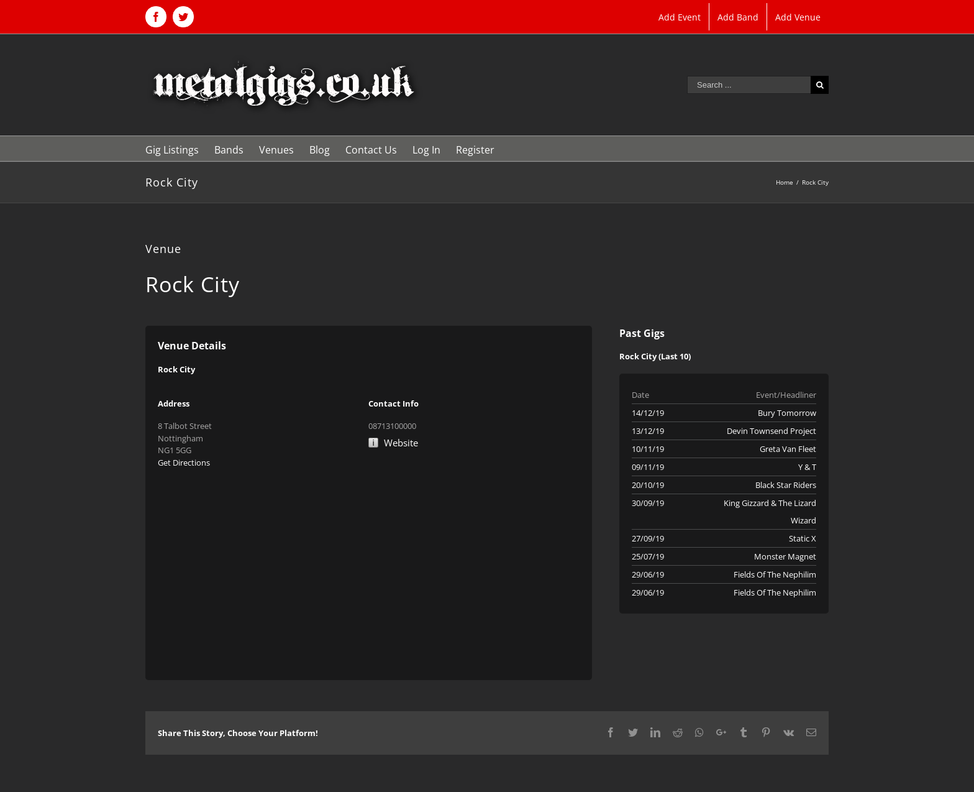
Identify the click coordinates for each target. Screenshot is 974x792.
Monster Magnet (785, 556)
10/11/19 (648, 448)
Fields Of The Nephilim (775, 574)
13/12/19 (648, 430)
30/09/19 (648, 503)
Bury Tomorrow (787, 412)
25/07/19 (648, 556)
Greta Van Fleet (788, 448)
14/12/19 (648, 412)
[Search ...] (749, 85)
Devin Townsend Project (771, 430)
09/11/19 (648, 466)
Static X (802, 538)
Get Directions (184, 462)
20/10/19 (648, 484)
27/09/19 (648, 538)
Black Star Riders (785, 484)
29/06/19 (648, 574)
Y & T (807, 466)
